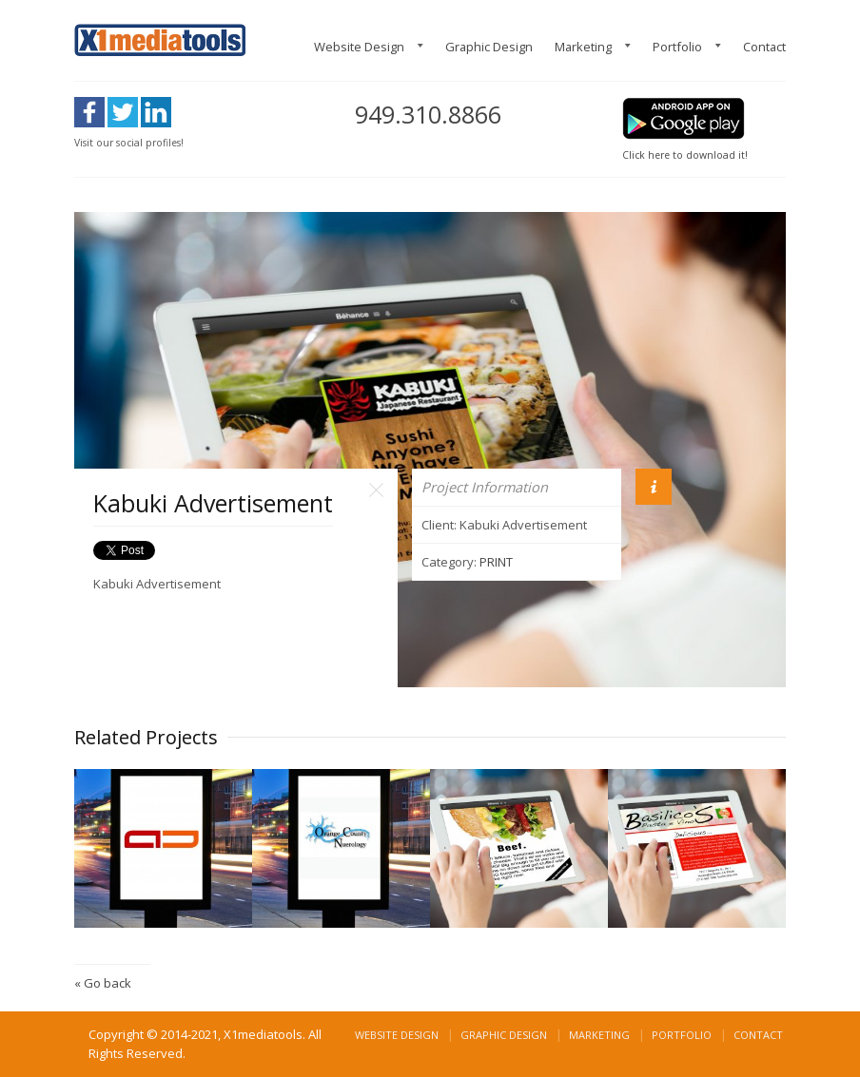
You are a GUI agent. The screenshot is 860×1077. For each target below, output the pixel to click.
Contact (764, 46)
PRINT (496, 561)
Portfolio (677, 46)
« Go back (102, 982)
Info (653, 487)
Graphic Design (489, 46)
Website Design (359, 46)
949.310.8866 (428, 114)
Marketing (583, 46)
